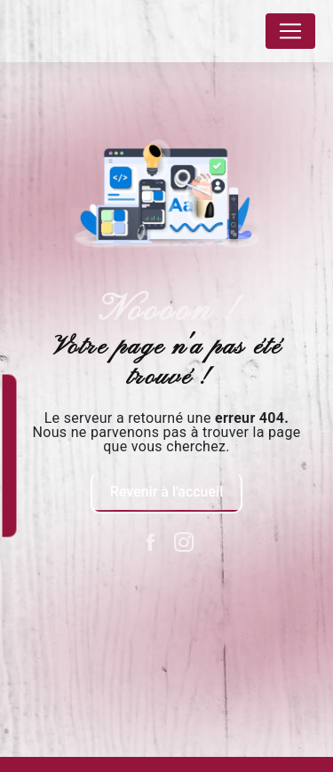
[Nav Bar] (290, 31)
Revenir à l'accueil (166, 491)
